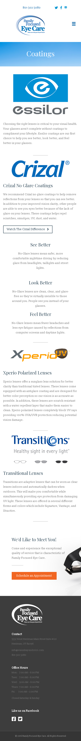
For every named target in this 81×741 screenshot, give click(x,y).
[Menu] (74, 24)
